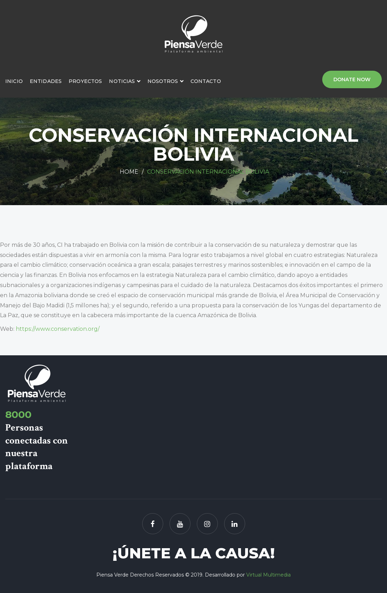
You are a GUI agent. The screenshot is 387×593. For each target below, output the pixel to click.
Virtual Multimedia (268, 575)
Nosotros (162, 81)
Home (129, 171)
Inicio (14, 81)
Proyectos (85, 81)
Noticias (122, 81)
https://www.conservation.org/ (57, 329)
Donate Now (352, 79)
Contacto (206, 81)
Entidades (46, 81)
